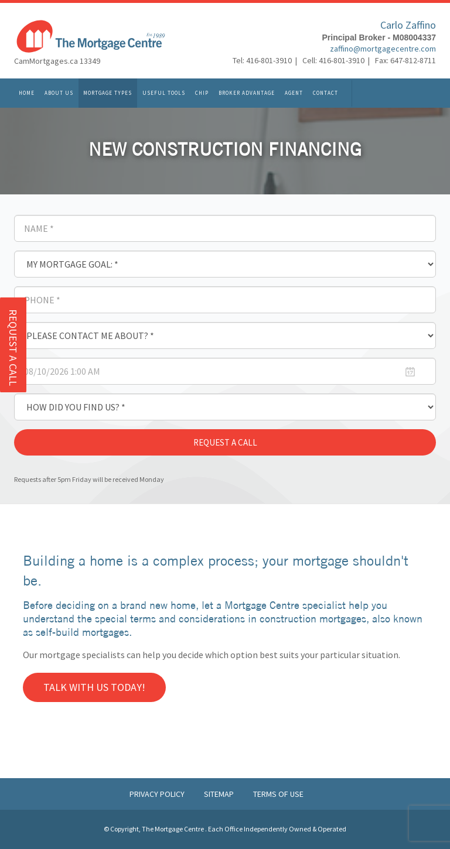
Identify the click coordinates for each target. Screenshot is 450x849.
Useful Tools (163, 94)
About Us (59, 94)
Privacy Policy (157, 794)
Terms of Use (278, 794)
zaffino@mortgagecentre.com (383, 50)
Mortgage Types (107, 94)
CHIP (202, 94)
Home (27, 94)
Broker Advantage (247, 94)
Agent (294, 94)
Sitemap (220, 794)
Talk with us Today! (94, 687)
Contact (325, 94)
